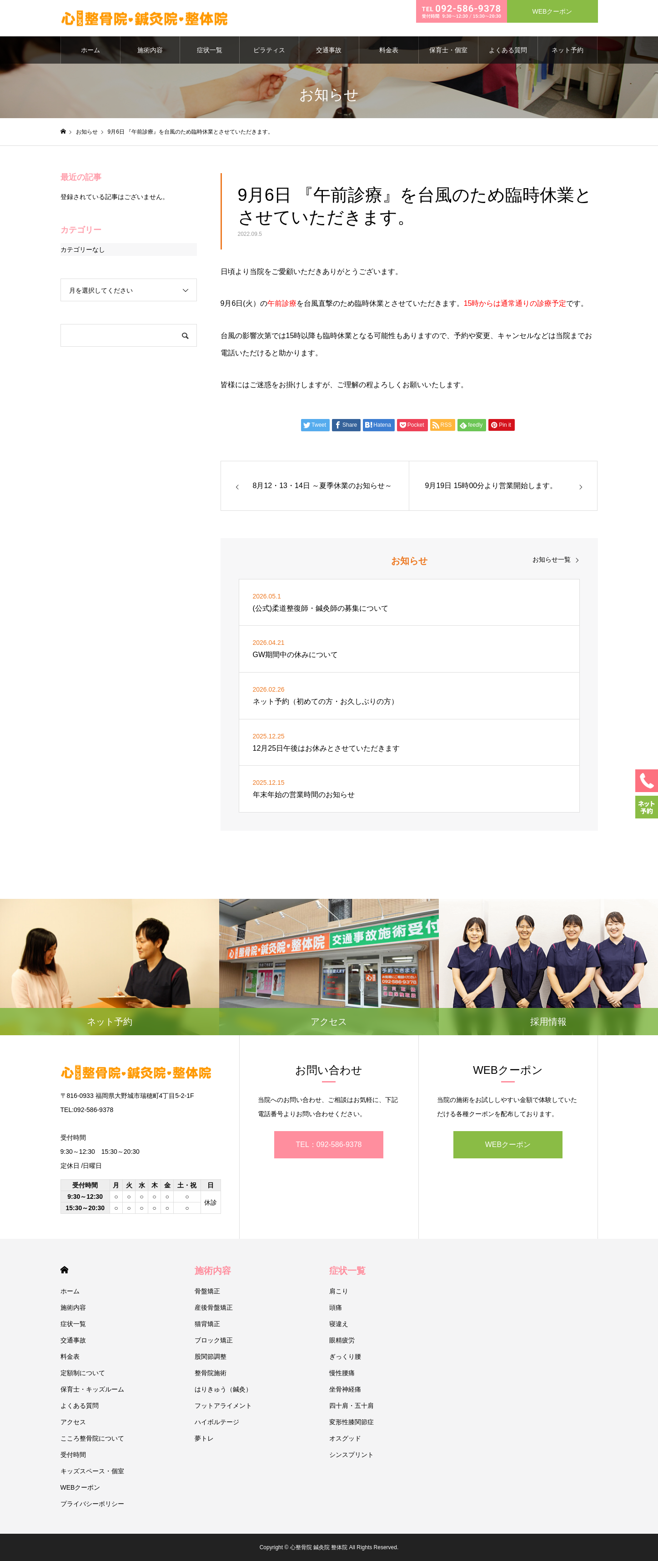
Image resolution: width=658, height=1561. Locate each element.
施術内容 (150, 50)
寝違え (338, 1323)
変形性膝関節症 (351, 1422)
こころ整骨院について (92, 1438)
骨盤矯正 (207, 1291)
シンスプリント (351, 1454)
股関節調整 (210, 1356)
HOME (64, 1270)
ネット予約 (567, 50)
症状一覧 (209, 50)
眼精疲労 (342, 1340)
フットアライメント (223, 1405)
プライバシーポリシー (92, 1503)
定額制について (82, 1372)
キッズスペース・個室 (92, 1471)
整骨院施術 (210, 1372)
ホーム (90, 50)
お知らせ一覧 (551, 559)
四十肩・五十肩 (351, 1405)
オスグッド (345, 1438)
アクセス (73, 1422)
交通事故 (329, 50)
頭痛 (335, 1307)
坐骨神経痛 (345, 1389)
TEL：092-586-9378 (329, 1144)
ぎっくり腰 (345, 1356)
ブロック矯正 (214, 1340)
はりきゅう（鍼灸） (223, 1389)
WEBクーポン (508, 1144)
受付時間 (73, 1454)
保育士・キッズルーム (92, 1389)
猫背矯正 (207, 1323)
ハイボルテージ (217, 1422)
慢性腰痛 (342, 1372)
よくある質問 (508, 50)
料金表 (388, 50)
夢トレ (204, 1438)
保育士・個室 (448, 50)
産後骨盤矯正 (214, 1307)
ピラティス (269, 50)
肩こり (338, 1291)
